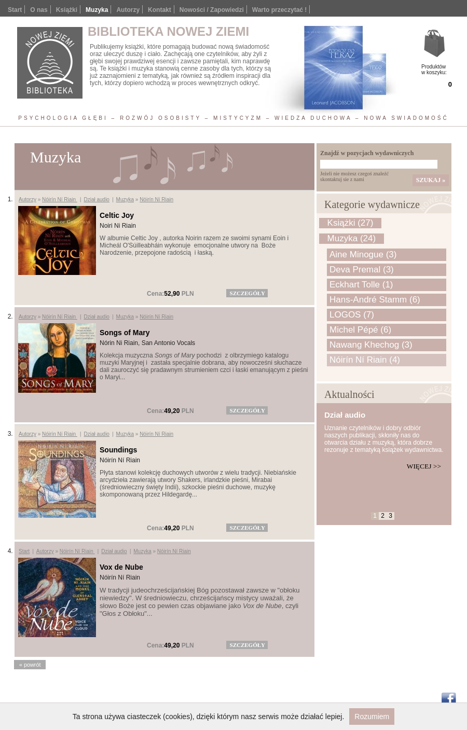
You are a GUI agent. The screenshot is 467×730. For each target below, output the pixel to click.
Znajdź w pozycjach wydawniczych (367, 153)
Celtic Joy (117, 215)
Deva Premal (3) (361, 269)
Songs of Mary (124, 332)
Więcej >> (424, 466)
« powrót (29, 665)
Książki (66, 9)
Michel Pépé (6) (360, 330)
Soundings (118, 450)
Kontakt (159, 9)
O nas (38, 9)
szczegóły (247, 293)
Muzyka (125, 199)
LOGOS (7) (351, 315)
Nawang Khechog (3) (371, 345)
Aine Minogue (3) (362, 254)
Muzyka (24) (351, 238)
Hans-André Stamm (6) (374, 300)
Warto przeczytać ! (279, 9)
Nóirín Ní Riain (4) (364, 360)
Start (15, 9)
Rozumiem (371, 716)
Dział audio (96, 199)
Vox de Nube (121, 567)
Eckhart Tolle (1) (361, 285)
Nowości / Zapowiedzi (212, 9)
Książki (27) (350, 223)
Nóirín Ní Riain (59, 199)
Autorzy (128, 9)
